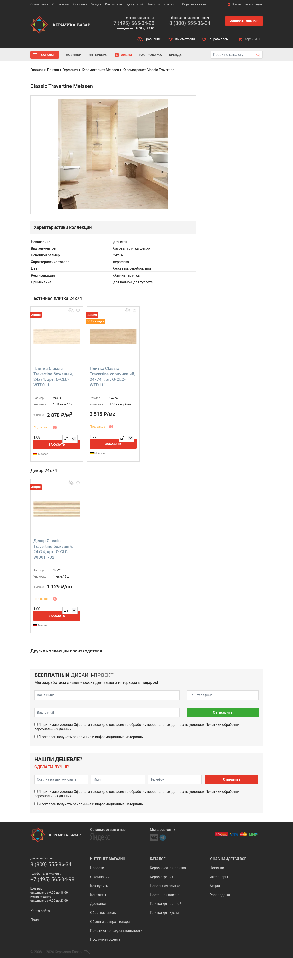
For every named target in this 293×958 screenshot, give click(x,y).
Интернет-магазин (107, 859)
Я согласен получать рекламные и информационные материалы (91, 737)
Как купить (113, 4)
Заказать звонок (244, 21)
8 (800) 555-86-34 (189, 23)
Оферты (80, 725)
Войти (236, 4)
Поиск (35, 920)
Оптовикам (60, 4)
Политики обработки (222, 725)
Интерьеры (97, 55)
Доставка (80, 4)
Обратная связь (194, 4)
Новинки (73, 55)
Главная (36, 70)
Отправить (223, 712)
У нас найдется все (228, 859)
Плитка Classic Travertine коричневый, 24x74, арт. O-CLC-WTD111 (112, 376)
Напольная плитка (165, 886)
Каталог (48, 55)
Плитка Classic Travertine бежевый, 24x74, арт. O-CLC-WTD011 (53, 376)
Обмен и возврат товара (110, 922)
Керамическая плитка (168, 868)
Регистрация (253, 4)
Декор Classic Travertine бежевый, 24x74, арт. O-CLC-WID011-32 (53, 548)
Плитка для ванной (165, 904)
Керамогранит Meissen (100, 70)
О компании (39, 4)
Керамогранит (161, 877)
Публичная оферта (105, 939)
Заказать (57, 444)
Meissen (40, 454)
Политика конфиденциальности (116, 931)
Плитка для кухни (164, 913)
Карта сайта (40, 911)
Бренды (175, 55)
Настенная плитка (165, 895)
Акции (126, 55)
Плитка (53, 70)
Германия (70, 70)
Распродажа (150, 55)
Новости (153, 4)
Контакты (171, 4)
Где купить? (134, 4)
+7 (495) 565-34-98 (132, 23)
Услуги (96, 4)
